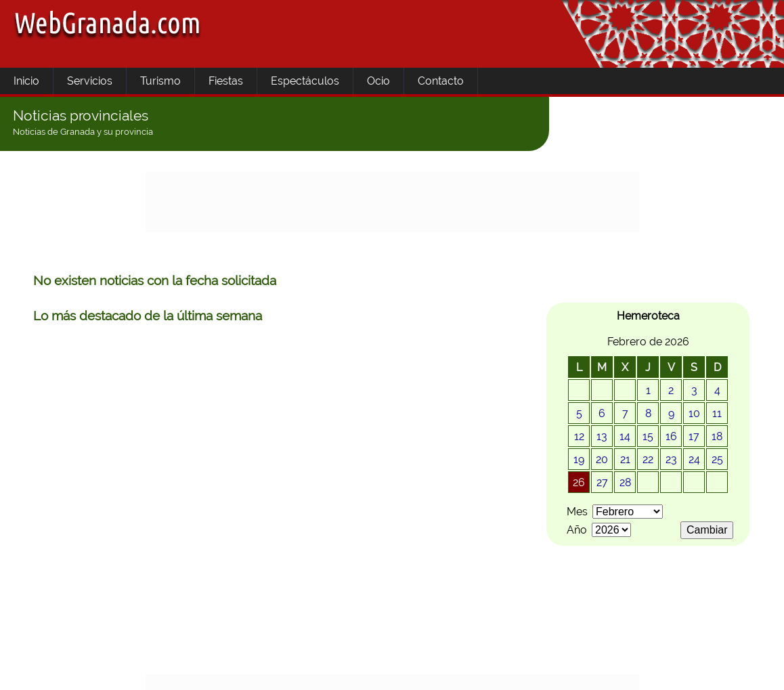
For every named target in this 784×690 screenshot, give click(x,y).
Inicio (26, 80)
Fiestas (226, 80)
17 (694, 436)
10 (694, 413)
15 (648, 436)
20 (602, 459)
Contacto (441, 80)
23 (671, 459)
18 (717, 436)
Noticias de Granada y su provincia (83, 132)
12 (579, 436)
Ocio (378, 80)
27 (602, 482)
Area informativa (131, 671)
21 (625, 459)
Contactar (492, 671)
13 (601, 436)
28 (625, 482)
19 (578, 459)
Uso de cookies (309, 671)
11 (717, 413)
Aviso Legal (221, 671)
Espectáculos (305, 80)
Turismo (160, 80)
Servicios (89, 80)
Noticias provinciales (80, 115)
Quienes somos (403, 671)
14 (624, 436)
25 (717, 459)
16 (671, 436)
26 (579, 482)
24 (694, 459)
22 (648, 459)
